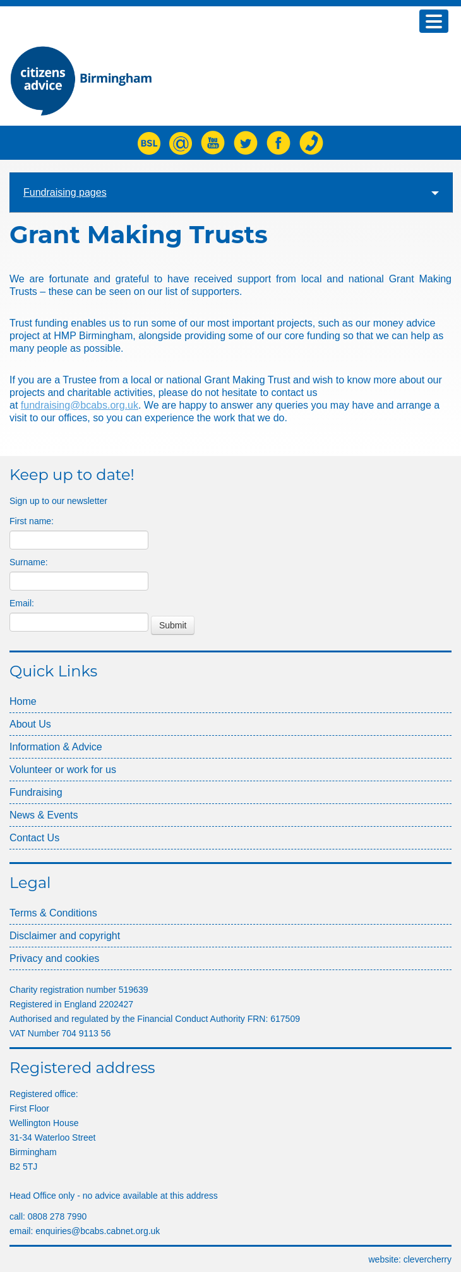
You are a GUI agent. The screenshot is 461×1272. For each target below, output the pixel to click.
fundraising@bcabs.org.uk (79, 405)
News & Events (43, 815)
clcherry (428, 1259)
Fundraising (36, 792)
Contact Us (34, 837)
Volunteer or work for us (62, 769)
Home (23, 701)
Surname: (28, 562)
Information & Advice (55, 746)
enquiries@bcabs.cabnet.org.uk (97, 1231)
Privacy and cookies (54, 958)
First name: (31, 521)
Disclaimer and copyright (64, 935)
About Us (30, 724)
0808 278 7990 (57, 1216)
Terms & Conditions (53, 913)
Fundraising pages (231, 192)
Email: (21, 603)
